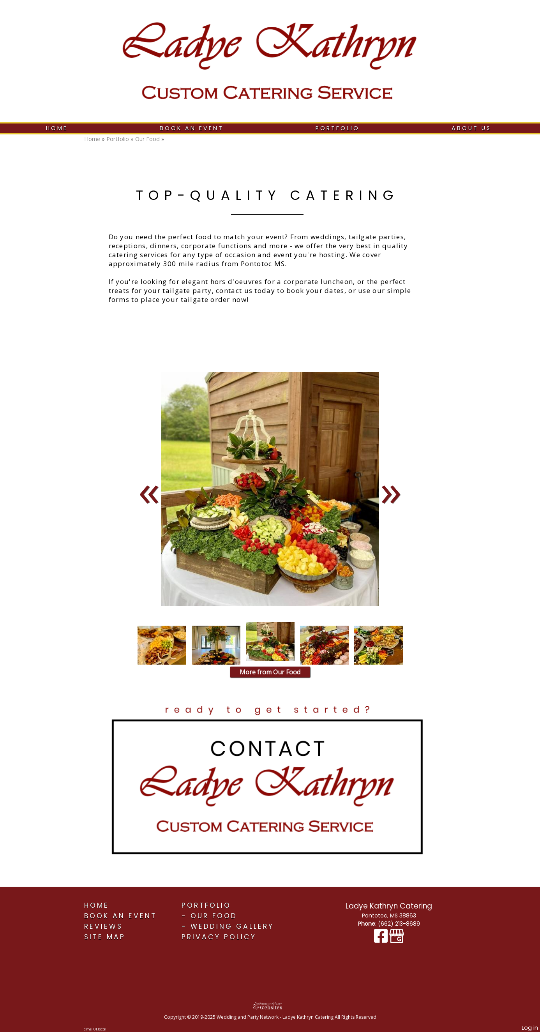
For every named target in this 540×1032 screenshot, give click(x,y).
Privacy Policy (219, 937)
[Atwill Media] (270, 1006)
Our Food (147, 139)
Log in (530, 1028)
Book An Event (192, 128)
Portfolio (338, 128)
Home (57, 128)
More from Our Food (270, 672)
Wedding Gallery (232, 926)
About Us (471, 128)
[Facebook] (381, 940)
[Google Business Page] (396, 940)
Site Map (104, 937)
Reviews (103, 926)
